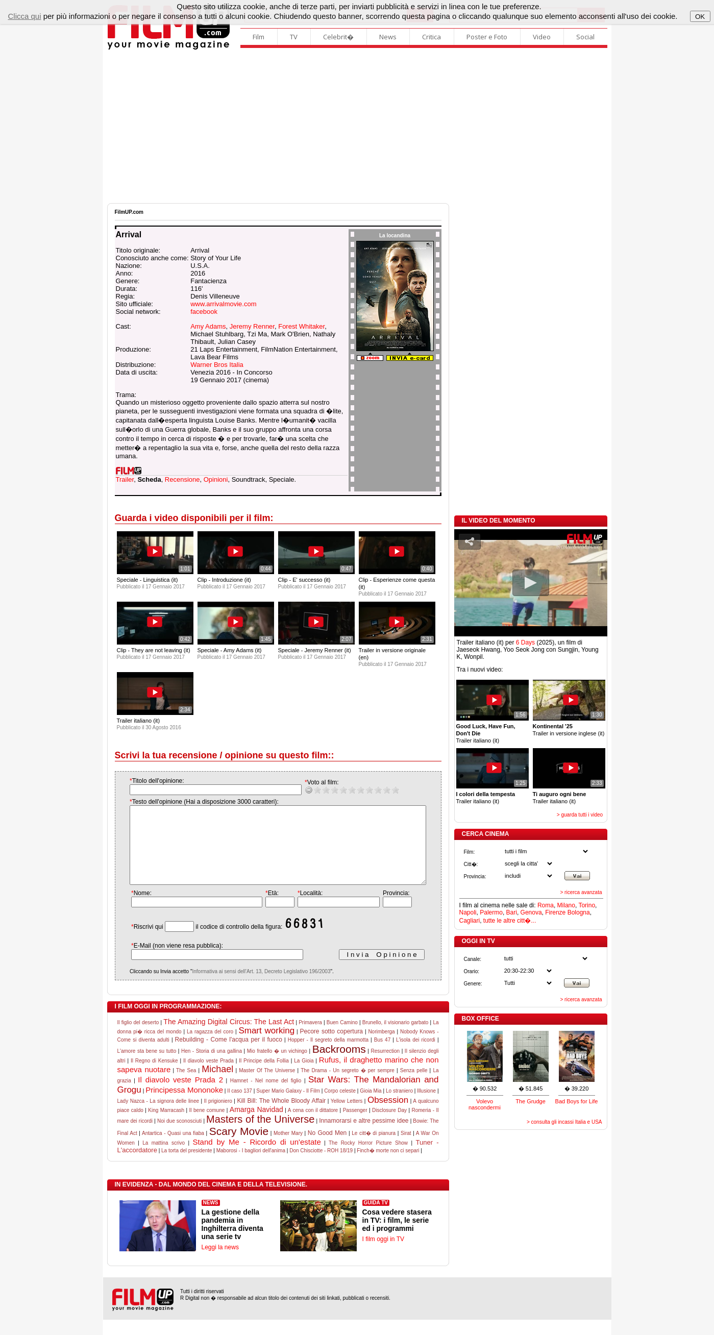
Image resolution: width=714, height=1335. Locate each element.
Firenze (555, 912)
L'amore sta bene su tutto (147, 1066)
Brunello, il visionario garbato (395, 1038)
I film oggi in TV (383, 1254)
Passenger (355, 1125)
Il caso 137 (239, 1106)
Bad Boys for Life (576, 1101)
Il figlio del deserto (138, 1038)
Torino (586, 905)
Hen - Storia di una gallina (211, 1066)
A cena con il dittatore (313, 1125)
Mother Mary (288, 1148)
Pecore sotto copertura (331, 1046)
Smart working (266, 1046)
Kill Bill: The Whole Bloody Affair (281, 1116)
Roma (545, 905)
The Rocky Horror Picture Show (368, 1158)
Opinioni (216, 479)
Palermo (491, 912)
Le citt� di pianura (374, 1148)
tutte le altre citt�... (509, 920)
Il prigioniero (218, 1116)
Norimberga (381, 1047)
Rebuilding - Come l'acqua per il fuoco (228, 1054)
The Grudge (530, 1101)
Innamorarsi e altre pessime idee (363, 1136)
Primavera (310, 1038)
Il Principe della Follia (264, 1076)
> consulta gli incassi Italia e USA (564, 1122)
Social (585, 36)
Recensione (182, 479)
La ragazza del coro (210, 1047)
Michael (217, 1084)
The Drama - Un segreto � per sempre (348, 1086)
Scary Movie (238, 1146)
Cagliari (469, 920)
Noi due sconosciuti (179, 1136)
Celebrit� (338, 36)
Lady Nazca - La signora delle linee (158, 1116)
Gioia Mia (370, 1106)
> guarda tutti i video (580, 815)
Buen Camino (342, 1038)
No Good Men (327, 1148)
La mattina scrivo (163, 1158)
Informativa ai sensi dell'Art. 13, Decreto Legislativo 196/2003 (251, 987)
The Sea (186, 1086)
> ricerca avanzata (581, 892)
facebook (203, 311)
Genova (531, 912)
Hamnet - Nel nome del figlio (266, 1096)
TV (294, 36)
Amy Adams (208, 326)
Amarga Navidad (256, 1125)
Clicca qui (24, 16)
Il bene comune (207, 1125)
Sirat (406, 1148)
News (388, 36)
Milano (566, 905)
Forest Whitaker (301, 326)
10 (385, 790)
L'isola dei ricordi (415, 1055)
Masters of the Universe (260, 1134)
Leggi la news (220, 1262)
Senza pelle (414, 1086)
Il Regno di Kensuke (154, 1076)
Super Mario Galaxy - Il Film (287, 1106)
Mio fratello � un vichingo (277, 1066)
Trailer (125, 479)
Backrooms (339, 1064)
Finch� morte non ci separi (388, 1166)
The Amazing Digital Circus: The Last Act (228, 1037)
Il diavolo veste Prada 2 (180, 1095)
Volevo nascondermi (485, 1104)
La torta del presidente (186, 1166)
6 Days (525, 642)
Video (542, 36)
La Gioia (303, 1076)
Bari (511, 912)
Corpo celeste (340, 1106)
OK (700, 16)
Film (258, 36)
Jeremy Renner (252, 326)
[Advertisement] (357, 126)
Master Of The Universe (267, 1086)
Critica (431, 36)
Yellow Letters (347, 1116)
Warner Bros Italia (216, 364)
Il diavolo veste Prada (208, 1076)
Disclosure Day (389, 1125)
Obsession (387, 1115)
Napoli (468, 912)
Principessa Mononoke (184, 1105)
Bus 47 (382, 1055)
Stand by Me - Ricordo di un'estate (256, 1157)
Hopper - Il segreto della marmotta (328, 1055)
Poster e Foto (486, 36)
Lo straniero (399, 1106)
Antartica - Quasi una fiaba (173, 1148)
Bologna (579, 912)
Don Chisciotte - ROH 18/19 (321, 1166)
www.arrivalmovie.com (223, 304)
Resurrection (385, 1066)
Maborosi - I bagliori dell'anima (250, 1166)
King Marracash (166, 1125)
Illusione (426, 1106)
